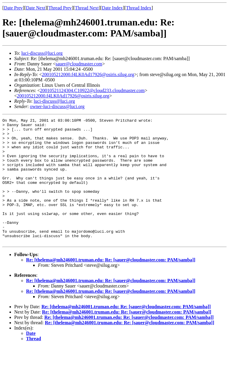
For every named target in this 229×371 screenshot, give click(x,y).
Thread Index (138, 7)
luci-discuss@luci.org (42, 53)
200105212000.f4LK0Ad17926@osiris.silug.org (88, 74)
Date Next (35, 7)
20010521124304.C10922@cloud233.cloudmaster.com (92, 90)
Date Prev (13, 7)
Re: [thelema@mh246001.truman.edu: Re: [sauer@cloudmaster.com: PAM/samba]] (110, 284)
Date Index (112, 7)
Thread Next (87, 7)
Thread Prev (60, 7)
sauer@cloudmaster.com (79, 63)
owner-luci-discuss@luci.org (57, 106)
